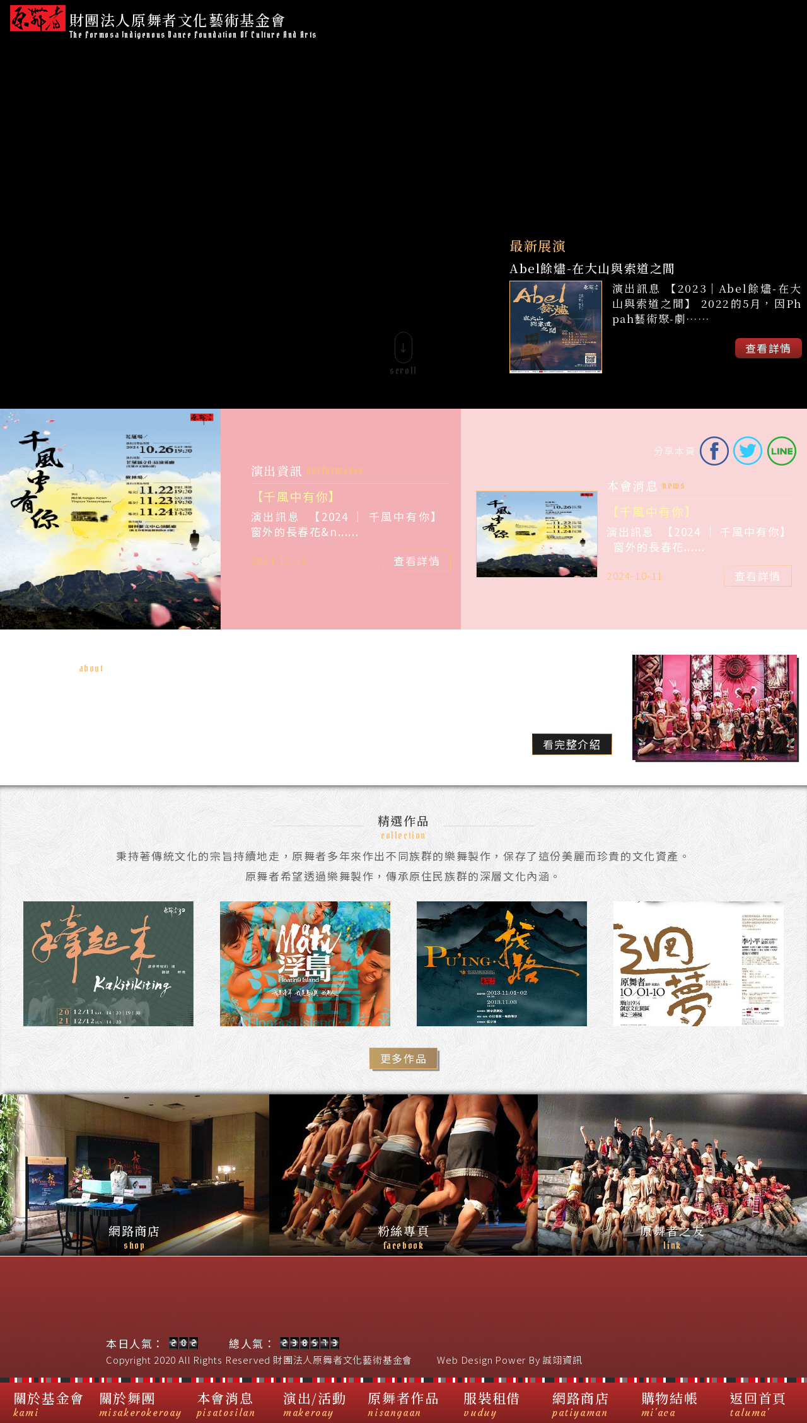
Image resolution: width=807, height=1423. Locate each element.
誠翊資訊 (562, 1359)
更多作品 (403, 1058)
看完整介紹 (572, 744)
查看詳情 (768, 348)
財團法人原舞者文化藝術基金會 (342, 1359)
